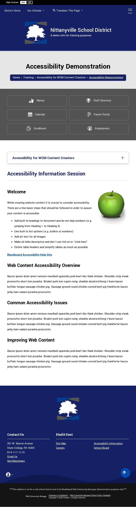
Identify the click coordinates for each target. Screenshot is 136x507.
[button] (26, 2)
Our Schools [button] (36, 12)
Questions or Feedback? (58, 496)
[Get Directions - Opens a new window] (28, 461)
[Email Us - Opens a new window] (28, 457)
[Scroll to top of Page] (125, 473)
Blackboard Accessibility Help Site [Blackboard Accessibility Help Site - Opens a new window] (29, 255)
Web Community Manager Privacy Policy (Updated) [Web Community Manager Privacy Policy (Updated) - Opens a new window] (90, 496)
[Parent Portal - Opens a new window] (98, 115)
